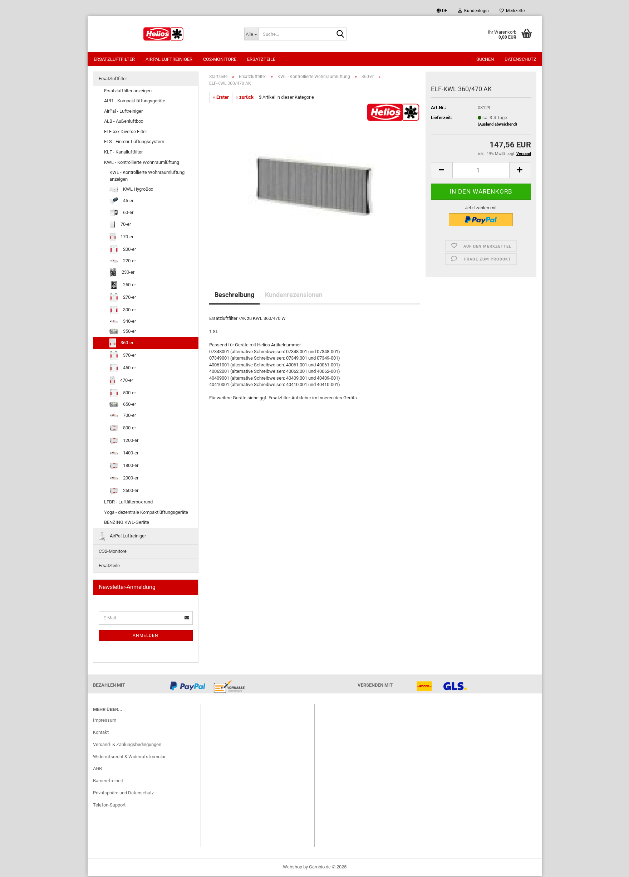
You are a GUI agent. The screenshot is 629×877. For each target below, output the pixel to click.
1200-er (123, 441)
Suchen (485, 59)
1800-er (123, 466)
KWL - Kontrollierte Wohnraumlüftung (141, 163)
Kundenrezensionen (294, 295)
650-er (122, 405)
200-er (122, 250)
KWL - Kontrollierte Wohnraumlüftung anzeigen (147, 176)
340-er (122, 322)
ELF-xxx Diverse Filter (125, 132)
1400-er (123, 453)
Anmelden (145, 636)
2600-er (123, 491)
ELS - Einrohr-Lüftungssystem (134, 142)
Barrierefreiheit (108, 781)
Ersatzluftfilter (114, 59)
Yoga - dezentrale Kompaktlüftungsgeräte (146, 513)
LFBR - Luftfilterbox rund (128, 502)
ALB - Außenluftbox (123, 122)
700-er (122, 416)
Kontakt (101, 733)
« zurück (245, 98)
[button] (442, 10)
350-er (122, 332)
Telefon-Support (109, 805)
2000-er (123, 478)
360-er (121, 343)
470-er (121, 381)
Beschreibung (234, 295)
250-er (122, 285)
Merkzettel (513, 10)
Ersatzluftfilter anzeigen (128, 91)
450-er (122, 368)
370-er (122, 356)
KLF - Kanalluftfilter (123, 152)
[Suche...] (251, 34)
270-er (122, 298)
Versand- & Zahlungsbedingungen (127, 745)
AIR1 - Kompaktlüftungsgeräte (134, 101)
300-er (122, 310)
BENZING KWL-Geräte (126, 523)
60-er (121, 213)
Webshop (292, 867)
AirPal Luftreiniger (169, 59)
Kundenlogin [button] (473, 10)
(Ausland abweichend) (497, 125)
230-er (121, 273)
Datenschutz (520, 59)
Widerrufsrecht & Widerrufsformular (129, 757)
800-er (122, 428)
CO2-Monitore (219, 59)
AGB (97, 769)
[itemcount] (481, 171)
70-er (120, 225)
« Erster (221, 98)
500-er (122, 393)
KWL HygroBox (131, 190)
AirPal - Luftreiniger (123, 112)
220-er (122, 261)
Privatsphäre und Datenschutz (123, 793)
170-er (121, 237)
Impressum (104, 720)
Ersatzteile (261, 59)
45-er (121, 201)
